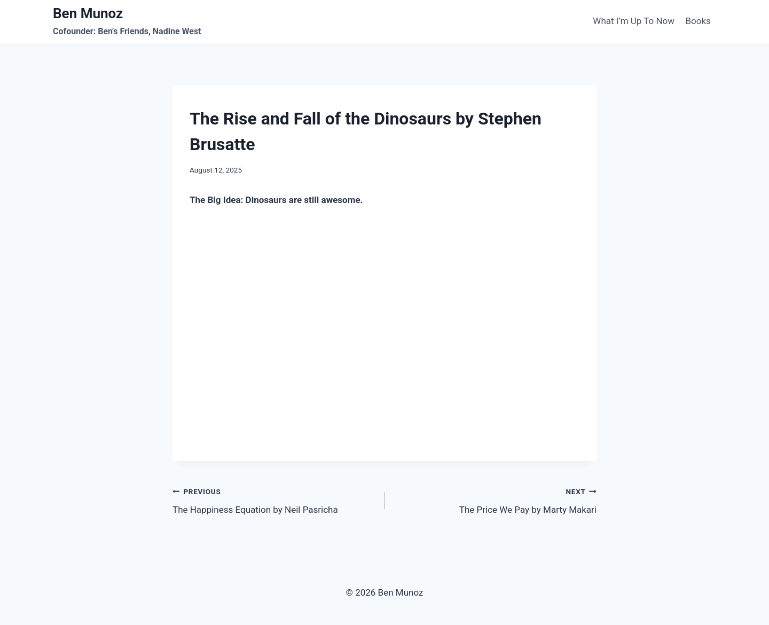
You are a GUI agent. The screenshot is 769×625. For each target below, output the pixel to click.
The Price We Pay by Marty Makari (495, 499)
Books (697, 20)
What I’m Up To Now (633, 20)
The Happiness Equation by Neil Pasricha (273, 499)
